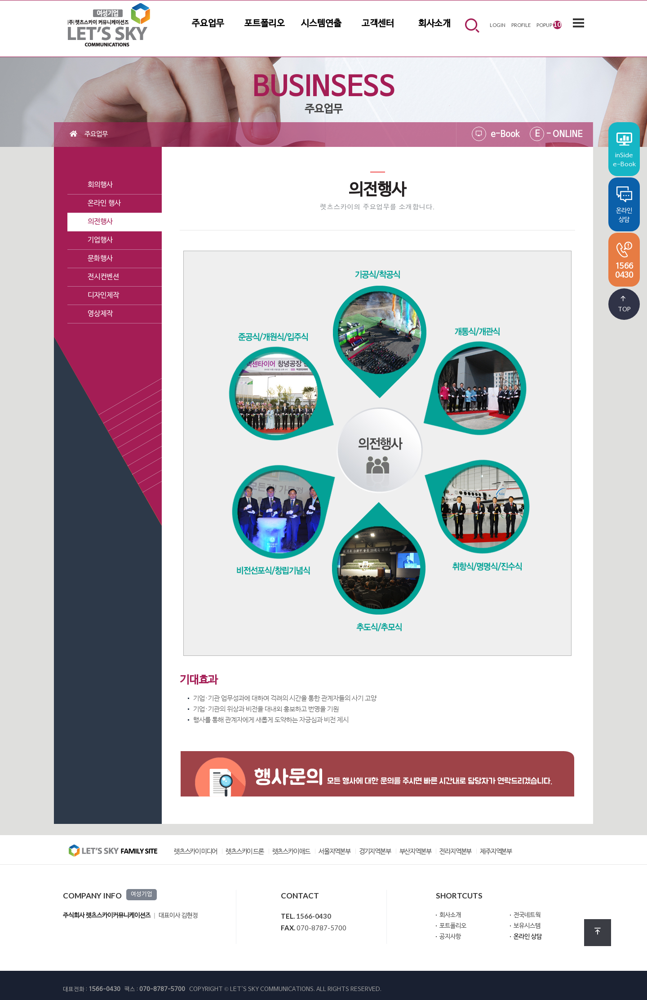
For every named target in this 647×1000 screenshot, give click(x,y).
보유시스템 (527, 926)
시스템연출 (321, 24)
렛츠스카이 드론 (244, 852)
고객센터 (378, 24)
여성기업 (141, 894)
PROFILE (521, 25)
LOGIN (497, 25)
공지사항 (450, 937)
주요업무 (208, 24)
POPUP (549, 24)
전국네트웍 (527, 915)
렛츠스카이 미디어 (195, 852)
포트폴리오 (264, 24)
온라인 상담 (528, 937)
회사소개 (434, 24)
